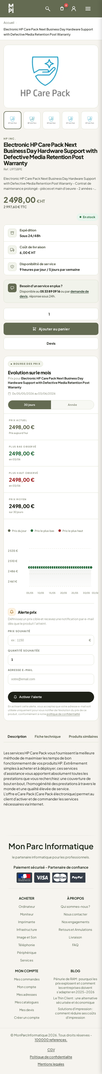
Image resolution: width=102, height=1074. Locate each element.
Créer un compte (27, 1017)
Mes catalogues (27, 1002)
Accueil (9, 23)
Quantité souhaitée (24, 650)
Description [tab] (17, 736)
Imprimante (26, 922)
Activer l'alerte (28, 697)
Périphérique (26, 952)
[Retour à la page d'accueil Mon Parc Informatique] (11, 9)
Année (72, 404)
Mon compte (26, 987)
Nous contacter (75, 914)
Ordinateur (27, 906)
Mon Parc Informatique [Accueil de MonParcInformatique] (51, 846)
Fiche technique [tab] (48, 736)
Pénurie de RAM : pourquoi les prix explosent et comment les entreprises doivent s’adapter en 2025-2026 (75, 985)
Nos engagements (75, 922)
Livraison (75, 937)
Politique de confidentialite (51, 1057)
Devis (51, 343)
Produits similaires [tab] (83, 736)
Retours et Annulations (75, 929)
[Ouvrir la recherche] (48, 9)
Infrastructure (27, 929)
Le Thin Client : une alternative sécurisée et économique (75, 1000)
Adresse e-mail (20, 670)
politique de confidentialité (63, 713)
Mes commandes (27, 979)
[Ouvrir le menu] (88, 9)
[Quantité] (51, 314)
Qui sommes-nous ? (75, 906)
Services (26, 960)
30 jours (29, 404)
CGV (51, 1050)
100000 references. (51, 1040)
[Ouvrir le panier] (62, 9)
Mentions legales (51, 1064)
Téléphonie (26, 945)
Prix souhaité (19, 631)
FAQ (75, 945)
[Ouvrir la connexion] (74, 9)
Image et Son (26, 937)
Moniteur (26, 914)
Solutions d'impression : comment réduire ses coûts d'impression (75, 1013)
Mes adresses (27, 994)
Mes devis (26, 1010)
